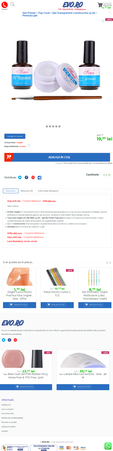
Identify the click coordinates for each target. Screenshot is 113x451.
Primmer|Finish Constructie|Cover (78, 163)
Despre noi (6, 405)
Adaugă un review (15, 136)
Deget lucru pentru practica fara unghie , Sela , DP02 (19, 295)
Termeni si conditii (9, 422)
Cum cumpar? (7, 409)
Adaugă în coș (37, 157)
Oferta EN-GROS (8, 427)
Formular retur (7, 413)
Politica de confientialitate (12, 418)
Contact (4, 431)
